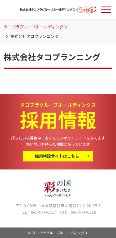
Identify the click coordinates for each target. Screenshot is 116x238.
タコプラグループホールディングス (35, 27)
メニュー (105, 9)
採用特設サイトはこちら (57, 156)
